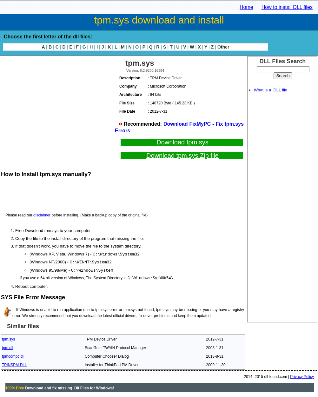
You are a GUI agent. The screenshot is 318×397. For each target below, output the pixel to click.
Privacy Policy (302, 376)
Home (246, 7)
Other (223, 47)
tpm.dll (7, 347)
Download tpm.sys (182, 142)
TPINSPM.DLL (14, 364)
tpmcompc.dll (13, 355)
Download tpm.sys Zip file (182, 155)
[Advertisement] (57, 101)
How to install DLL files (287, 7)
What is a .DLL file (270, 90)
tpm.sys (8, 338)
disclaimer (41, 215)
